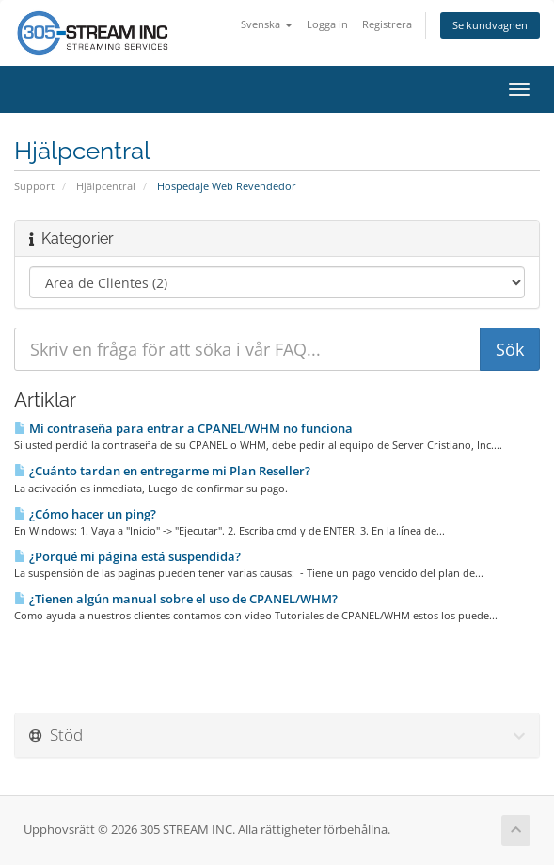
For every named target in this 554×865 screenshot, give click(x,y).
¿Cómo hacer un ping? (85, 513)
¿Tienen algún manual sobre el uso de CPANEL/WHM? (176, 598)
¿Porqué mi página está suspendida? (127, 556)
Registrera (387, 24)
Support (34, 186)
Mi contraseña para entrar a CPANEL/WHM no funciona (183, 428)
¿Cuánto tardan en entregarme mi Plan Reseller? (162, 470)
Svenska (267, 24)
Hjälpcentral (105, 186)
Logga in (327, 24)
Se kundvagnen (490, 25)
